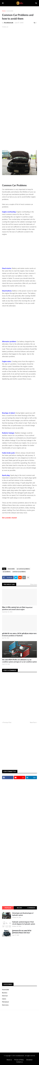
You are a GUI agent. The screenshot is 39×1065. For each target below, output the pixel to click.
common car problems (19, 571)
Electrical (4, 996)
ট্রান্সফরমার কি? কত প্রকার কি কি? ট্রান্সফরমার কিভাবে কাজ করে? (21, 932)
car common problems (23, 569)
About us (9, 1060)
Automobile (10, 11)
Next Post (33, 722)
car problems (6, 571)
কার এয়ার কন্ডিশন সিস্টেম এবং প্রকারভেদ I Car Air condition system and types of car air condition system (19, 661)
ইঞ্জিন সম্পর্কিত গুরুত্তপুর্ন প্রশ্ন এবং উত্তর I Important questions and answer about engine (17, 608)
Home (3, 11)
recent (19, 908)
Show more (33, 584)
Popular (8, 908)
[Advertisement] (19, 88)
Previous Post (7, 722)
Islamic (4, 999)
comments (31, 908)
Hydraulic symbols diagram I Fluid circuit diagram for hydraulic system (23, 923)
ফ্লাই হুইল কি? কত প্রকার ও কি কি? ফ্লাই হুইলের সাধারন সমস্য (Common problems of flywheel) (19, 635)
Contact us (19, 1062)
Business (4, 993)
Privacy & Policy (19, 1060)
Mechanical (5, 1002)
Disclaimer (29, 1060)
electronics (5, 1005)
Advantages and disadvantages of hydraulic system (22, 914)
